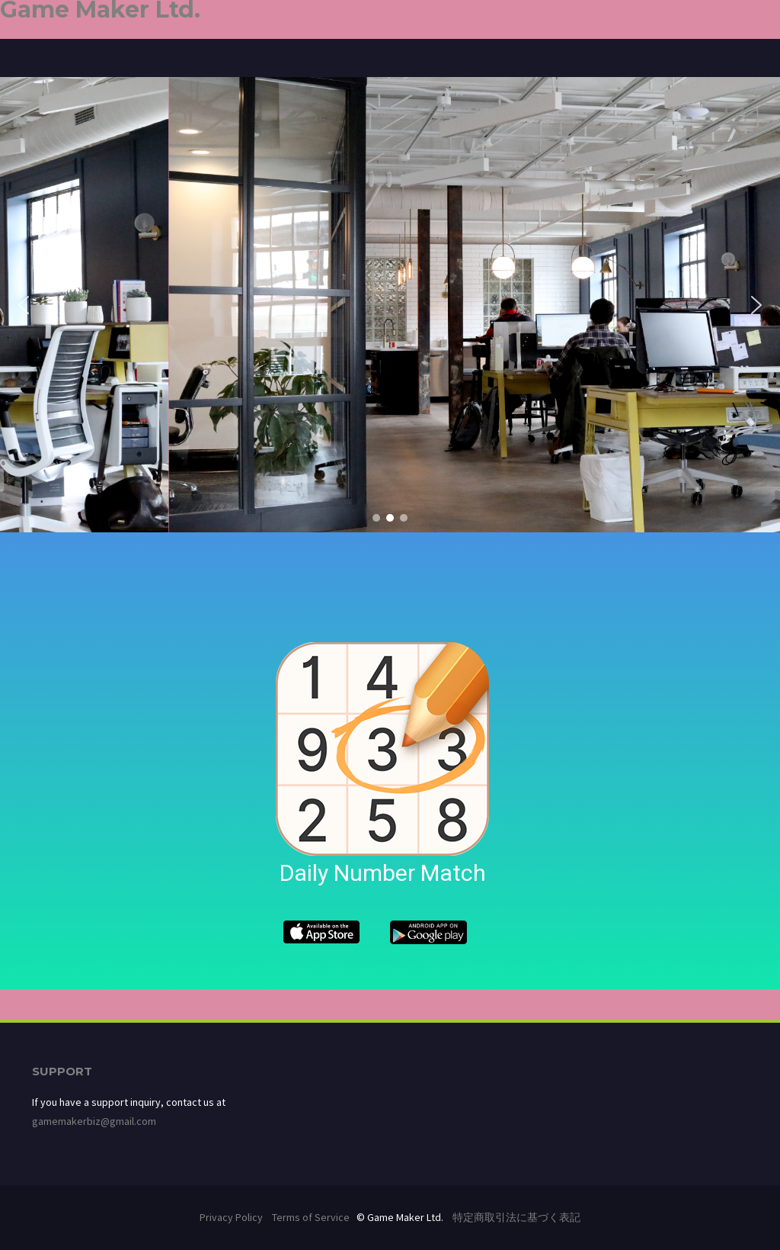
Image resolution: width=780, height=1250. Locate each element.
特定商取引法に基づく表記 (516, 1217)
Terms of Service (311, 1217)
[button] (23, 305)
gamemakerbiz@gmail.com (94, 1121)
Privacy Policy (231, 1217)
